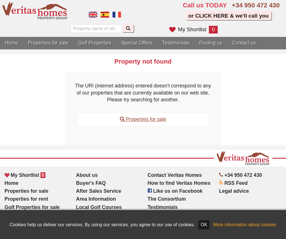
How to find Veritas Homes (179, 183)
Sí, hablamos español (105, 15)
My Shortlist (193, 29)
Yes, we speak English (93, 15)
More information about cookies (244, 224)
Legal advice (234, 191)
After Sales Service (98, 191)
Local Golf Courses (99, 207)
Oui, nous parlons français (117, 15)
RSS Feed (233, 183)
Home (11, 43)
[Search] (128, 28)
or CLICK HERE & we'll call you (228, 16)
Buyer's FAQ (91, 183)
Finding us (210, 43)
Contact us (244, 43)
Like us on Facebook (175, 191)
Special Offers (136, 43)
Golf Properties (94, 43)
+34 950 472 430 (256, 5)
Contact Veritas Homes (175, 175)
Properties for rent (26, 199)
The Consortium (167, 199)
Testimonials (176, 43)
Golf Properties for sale (32, 207)
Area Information (96, 199)
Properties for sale (48, 43)
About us (87, 175)
